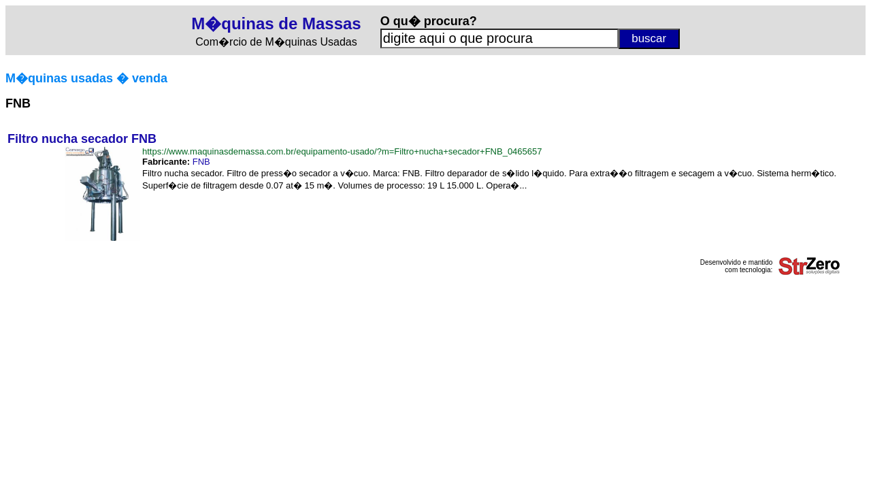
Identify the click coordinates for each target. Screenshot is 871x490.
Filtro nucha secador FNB (82, 139)
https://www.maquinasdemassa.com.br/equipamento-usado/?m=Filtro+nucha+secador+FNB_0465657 (342, 151)
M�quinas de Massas (276, 23)
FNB (201, 162)
